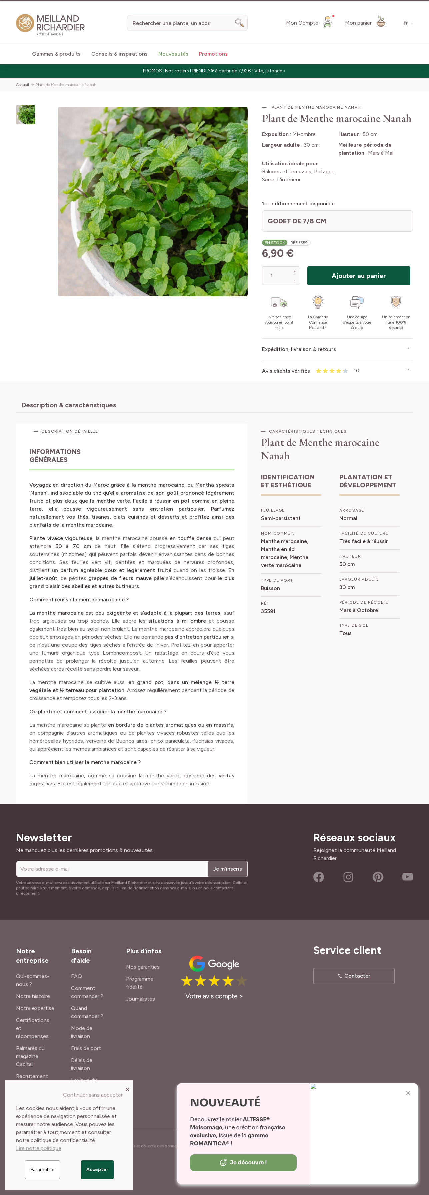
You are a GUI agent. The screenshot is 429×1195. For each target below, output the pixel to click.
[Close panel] (127, 1089)
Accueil (22, 84)
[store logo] (50, 25)
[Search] (239, 23)
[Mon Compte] (310, 21)
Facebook (318, 877)
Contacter (357, 976)
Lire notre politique (38, 1148)
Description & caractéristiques (68, 405)
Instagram (348, 877)
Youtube (407, 877)
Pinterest (378, 877)
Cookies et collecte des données (151, 1146)
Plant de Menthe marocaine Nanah (66, 84)
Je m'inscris (227, 869)
